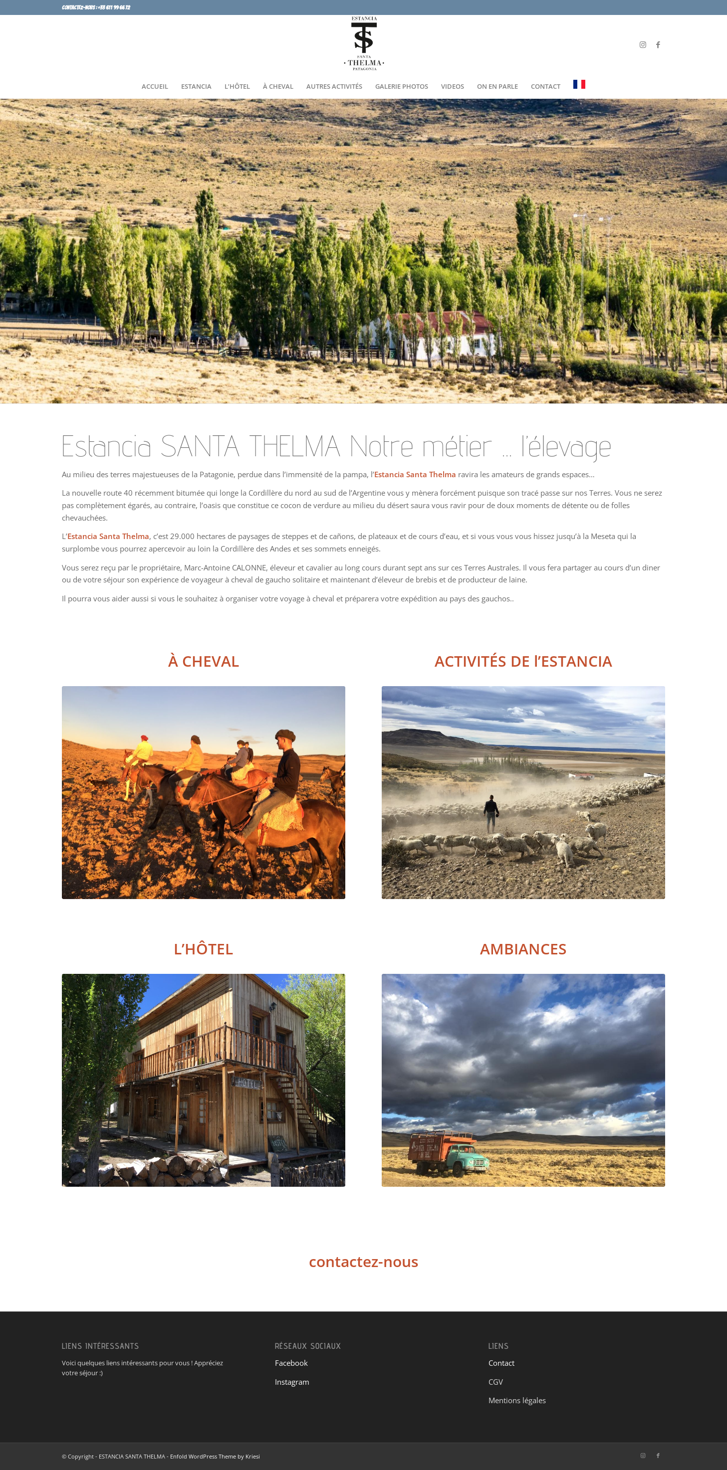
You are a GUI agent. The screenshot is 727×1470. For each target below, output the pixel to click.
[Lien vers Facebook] (658, 44)
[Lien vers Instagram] (643, 44)
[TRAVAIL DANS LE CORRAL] (524, 792)
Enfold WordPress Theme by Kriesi (215, 1456)
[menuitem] (155, 86)
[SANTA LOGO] (364, 44)
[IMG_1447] (204, 1080)
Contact (501, 1363)
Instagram (292, 1382)
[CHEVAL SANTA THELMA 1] (204, 792)
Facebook (291, 1363)
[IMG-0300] (524, 1080)
